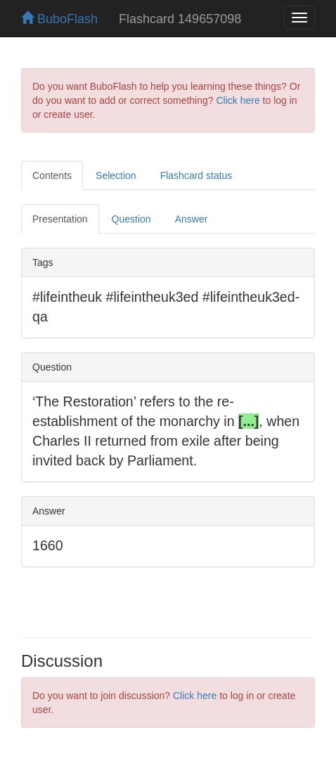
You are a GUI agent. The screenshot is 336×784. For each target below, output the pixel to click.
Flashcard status (196, 175)
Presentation (60, 219)
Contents (52, 175)
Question (131, 219)
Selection (116, 175)
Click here (237, 100)
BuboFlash (59, 19)
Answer (191, 219)
